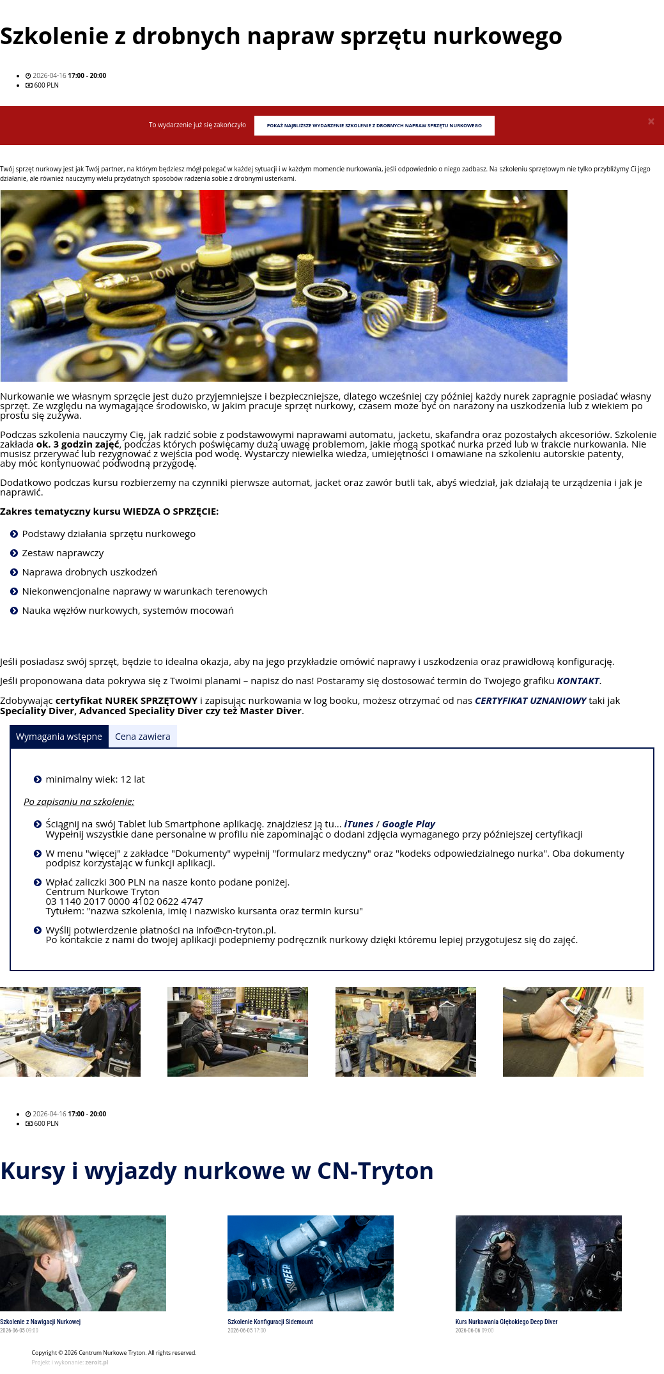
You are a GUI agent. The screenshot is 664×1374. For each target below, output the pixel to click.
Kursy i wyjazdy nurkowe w (217, 1170)
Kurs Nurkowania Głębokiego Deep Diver (507, 1321)
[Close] (651, 121)
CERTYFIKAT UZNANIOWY (530, 701)
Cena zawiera (143, 736)
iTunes (359, 824)
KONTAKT (578, 681)
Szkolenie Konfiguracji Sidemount (270, 1321)
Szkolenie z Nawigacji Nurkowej (40, 1321)
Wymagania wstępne (59, 736)
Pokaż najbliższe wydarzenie (374, 125)
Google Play (408, 824)
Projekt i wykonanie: (70, 1362)
